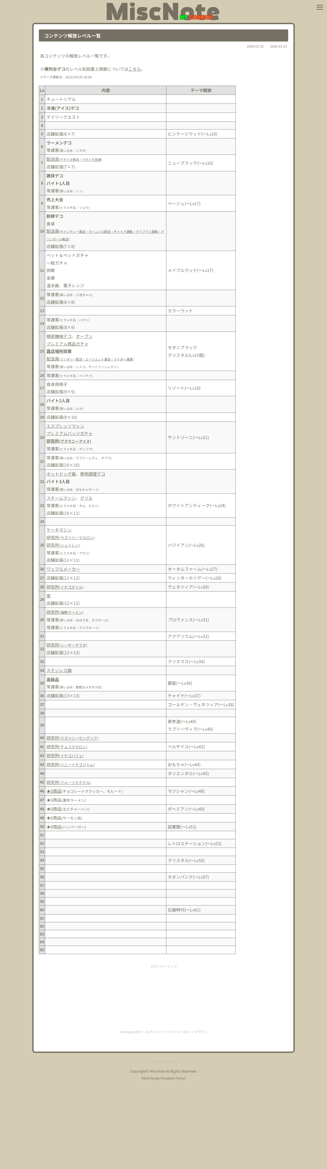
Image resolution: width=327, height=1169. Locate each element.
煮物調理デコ (92, 474)
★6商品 (53, 791)
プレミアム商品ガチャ (67, 344)
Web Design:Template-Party (163, 1163)
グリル (86, 498)
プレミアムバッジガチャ (69, 433)
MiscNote (157, 1156)
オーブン (84, 336)
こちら (134, 69)
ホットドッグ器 (61, 474)
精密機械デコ (59, 336)
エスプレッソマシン (65, 426)
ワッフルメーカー (63, 569)
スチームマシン (61, 498)
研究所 (68, 441)
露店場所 (54, 351)
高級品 (52, 679)
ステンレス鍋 (59, 670)
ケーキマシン (59, 530)
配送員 (74, 159)
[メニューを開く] (319, 7)
